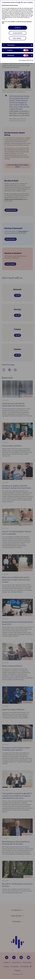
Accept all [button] (17, 28)
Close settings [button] (17, 38)
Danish (4, 5)
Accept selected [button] (17, 33)
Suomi (16, 5)
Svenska (11, 5)
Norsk (7, 5)
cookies (13, 21)
